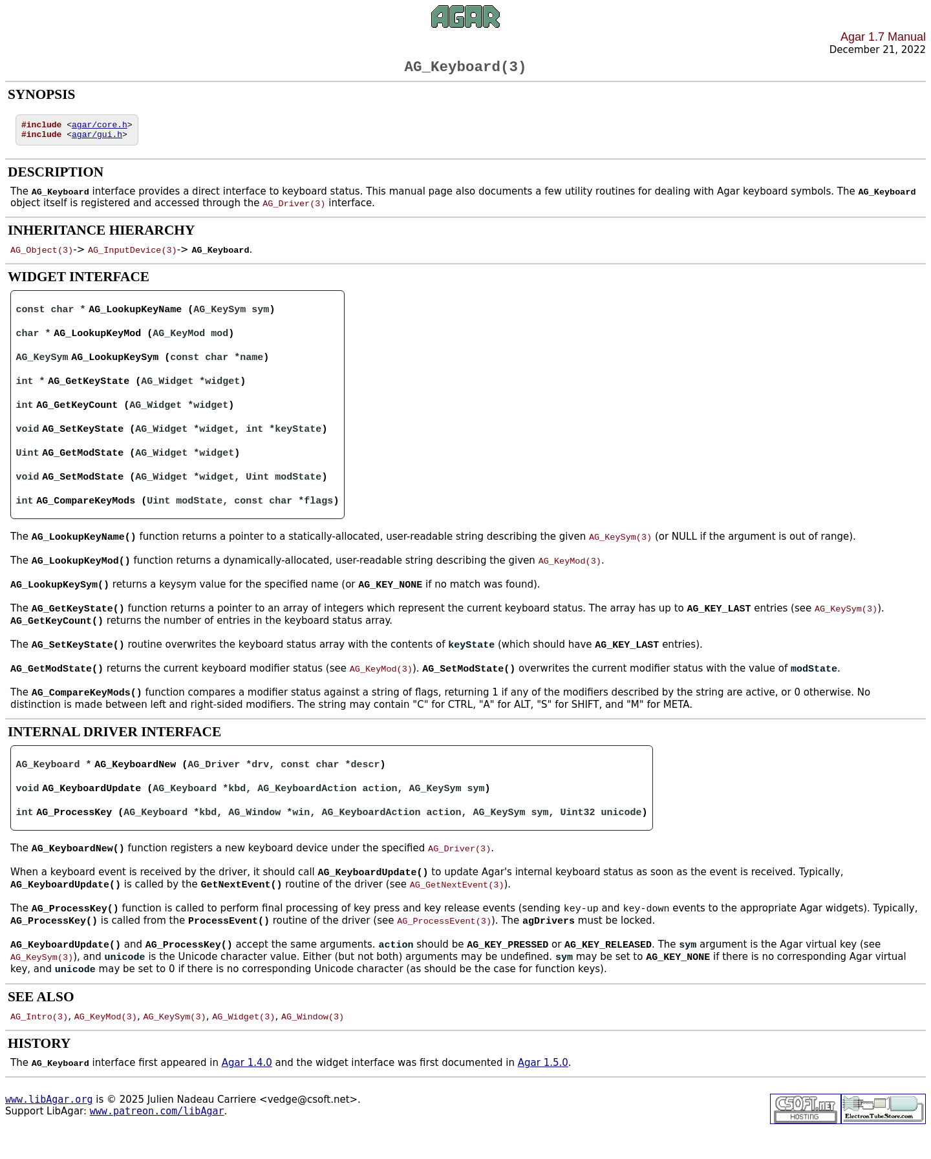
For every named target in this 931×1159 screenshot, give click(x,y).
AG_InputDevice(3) (132, 256)
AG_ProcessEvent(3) (444, 944)
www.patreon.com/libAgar (157, 1136)
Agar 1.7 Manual (883, 36)
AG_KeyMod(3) (570, 575)
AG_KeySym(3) (620, 551)
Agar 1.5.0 (543, 1088)
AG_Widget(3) (243, 1041)
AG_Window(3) (312, 1041)
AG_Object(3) (41, 256)
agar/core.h (99, 129)
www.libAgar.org (48, 1125)
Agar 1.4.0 (247, 1088)
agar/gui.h (97, 141)
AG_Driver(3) (293, 210)
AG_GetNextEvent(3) (457, 907)
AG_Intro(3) (39, 1041)
